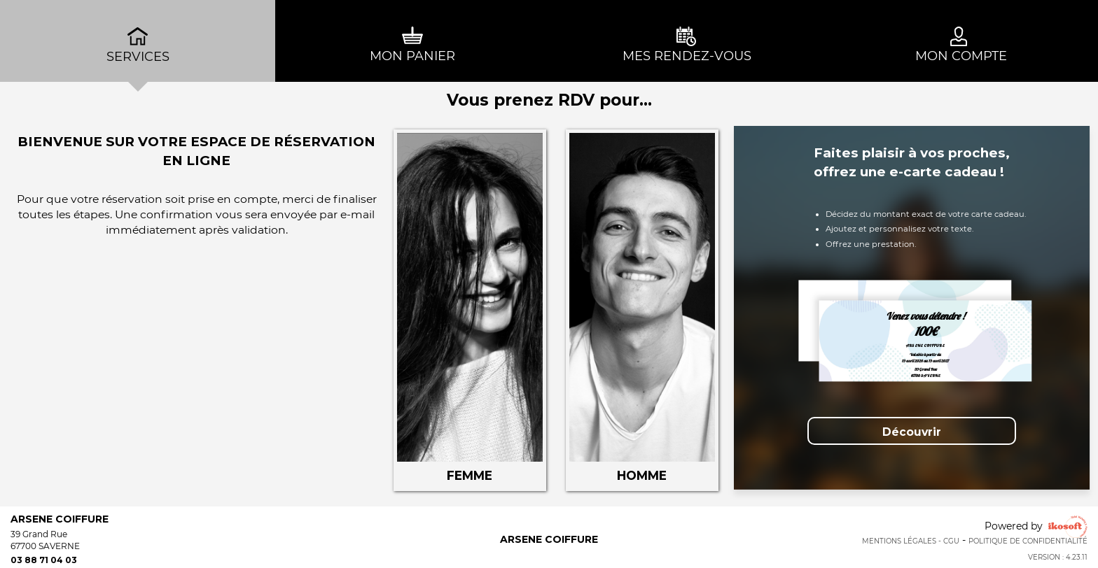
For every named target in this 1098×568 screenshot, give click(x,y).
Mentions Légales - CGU (910, 541)
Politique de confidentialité (1027, 541)
